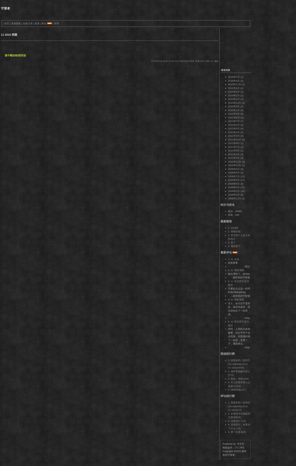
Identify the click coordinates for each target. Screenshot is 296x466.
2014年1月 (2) (236, 99)
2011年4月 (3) (236, 154)
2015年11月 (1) (236, 84)
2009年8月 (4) (236, 172)
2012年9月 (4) (236, 113)
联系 (37, 23)
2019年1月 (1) (236, 77)
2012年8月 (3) (236, 117)
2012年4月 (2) (236, 132)
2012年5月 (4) (236, 128)
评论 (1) (209, 61)
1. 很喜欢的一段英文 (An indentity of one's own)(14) (239, 406)
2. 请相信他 (234, 231)
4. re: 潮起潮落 (236, 299)
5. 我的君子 (234, 246)
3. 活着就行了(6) (237, 421)
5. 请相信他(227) (237, 389)
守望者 (5, 8)
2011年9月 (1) (236, 143)
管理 (56, 23)
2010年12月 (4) (236, 161)
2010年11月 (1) (236, 165)
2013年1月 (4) (236, 110)
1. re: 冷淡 (233, 259)
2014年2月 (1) (236, 95)
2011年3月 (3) (236, 158)
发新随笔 (16, 23)
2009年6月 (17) (236, 180)
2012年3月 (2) (236, 135)
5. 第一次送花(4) (237, 432)
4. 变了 (232, 242)
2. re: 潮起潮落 (236, 270)
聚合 (44, 23)
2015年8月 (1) (236, 91)
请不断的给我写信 (15, 55)
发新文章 (28, 23)
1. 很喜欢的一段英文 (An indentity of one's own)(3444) (239, 364)
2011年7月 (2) (236, 147)
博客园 (240, 443)
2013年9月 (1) (236, 106)
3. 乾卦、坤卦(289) (238, 378)
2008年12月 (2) (236, 198)
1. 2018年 (233, 227)
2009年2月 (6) (236, 194)
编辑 (216, 61)
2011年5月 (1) (236, 150)
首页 (6, 23)
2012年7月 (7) (236, 121)
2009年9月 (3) (236, 169)
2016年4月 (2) (236, 80)
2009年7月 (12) (236, 176)
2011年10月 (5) (236, 139)
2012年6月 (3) (236, 125)
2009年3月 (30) (236, 191)
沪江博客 (240, 447)
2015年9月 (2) (236, 88)
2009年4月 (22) (236, 187)
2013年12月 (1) (236, 102)
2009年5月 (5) (236, 183)
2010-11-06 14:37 (171, 61)
